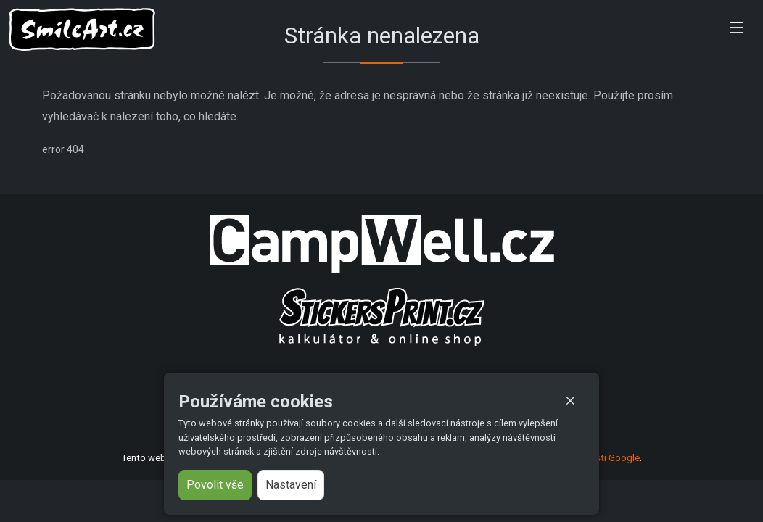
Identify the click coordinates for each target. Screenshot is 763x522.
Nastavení (290, 485)
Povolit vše (215, 485)
